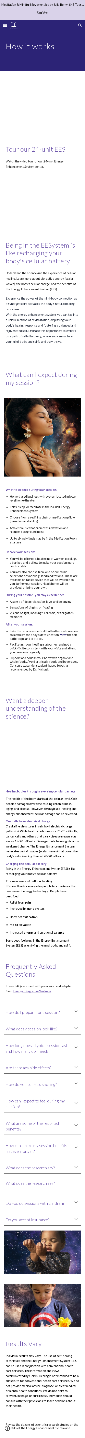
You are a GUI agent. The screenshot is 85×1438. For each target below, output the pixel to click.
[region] (42, 10)
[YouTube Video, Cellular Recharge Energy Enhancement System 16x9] (42, 205)
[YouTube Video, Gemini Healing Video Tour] (42, 104)
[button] (5, 25)
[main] (42, 45)
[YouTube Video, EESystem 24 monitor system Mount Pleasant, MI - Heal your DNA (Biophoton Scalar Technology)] (42, 754)
